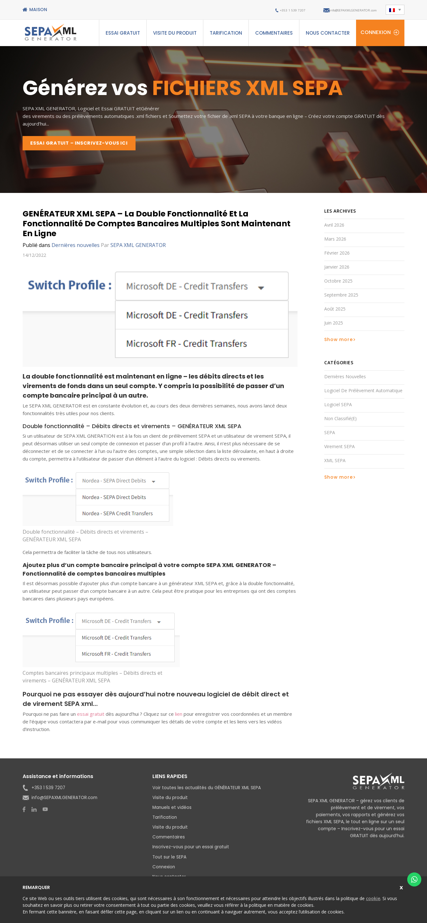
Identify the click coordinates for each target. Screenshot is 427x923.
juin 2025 (333, 325)
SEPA (329, 435)
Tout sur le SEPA (169, 859)
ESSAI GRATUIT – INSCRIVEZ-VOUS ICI (85, 144)
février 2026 (337, 255)
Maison (38, 9)
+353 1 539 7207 (263, 10)
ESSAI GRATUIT (123, 33)
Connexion (375, 32)
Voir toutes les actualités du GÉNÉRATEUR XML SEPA (208, 790)
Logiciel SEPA (338, 407)
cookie (373, 898)
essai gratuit (90, 716)
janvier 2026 (336, 269)
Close (402, 886)
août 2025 (335, 311)
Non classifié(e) (340, 421)
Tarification (226, 33)
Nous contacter (328, 33)
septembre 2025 (341, 297)
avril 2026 (334, 227)
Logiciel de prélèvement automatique (363, 393)
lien (178, 716)
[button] (394, 10)
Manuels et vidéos (172, 809)
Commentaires (274, 33)
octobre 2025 (338, 283)
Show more (338, 341)
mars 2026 (335, 241)
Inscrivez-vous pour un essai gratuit (192, 849)
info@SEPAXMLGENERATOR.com (341, 10)
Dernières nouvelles (76, 247)
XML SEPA (335, 463)
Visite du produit (175, 33)
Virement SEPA (339, 449)
